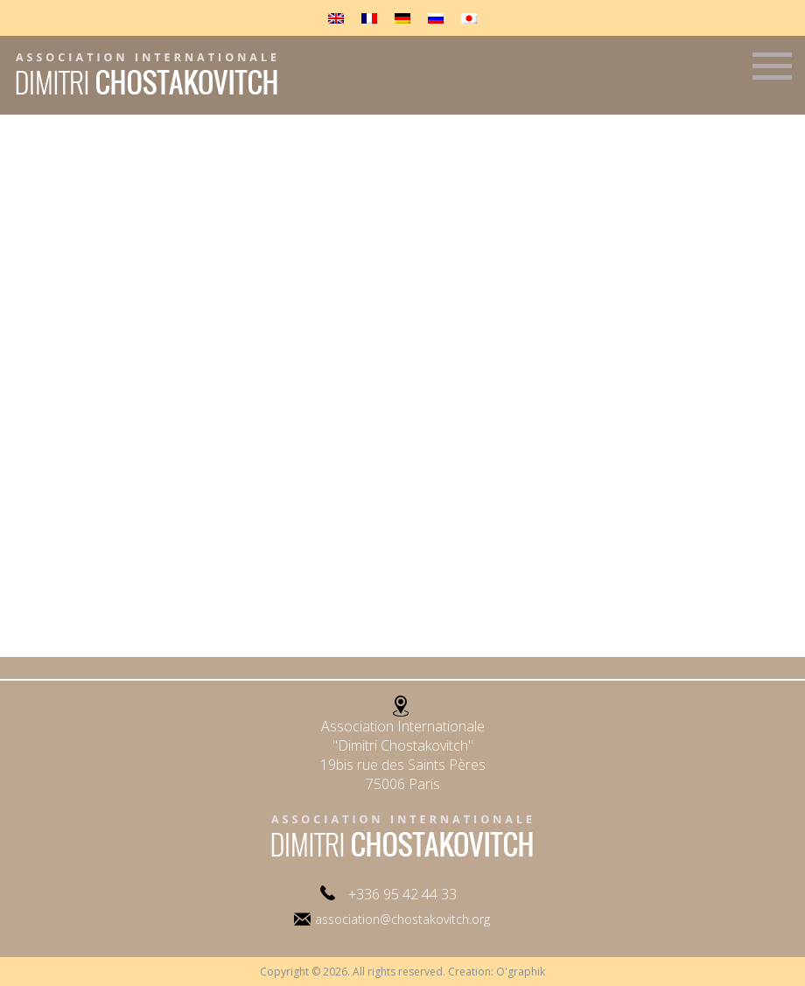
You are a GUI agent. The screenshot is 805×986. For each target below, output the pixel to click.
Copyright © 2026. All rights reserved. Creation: (378, 971)
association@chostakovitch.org (402, 919)
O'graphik (520, 971)
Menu (772, 73)
